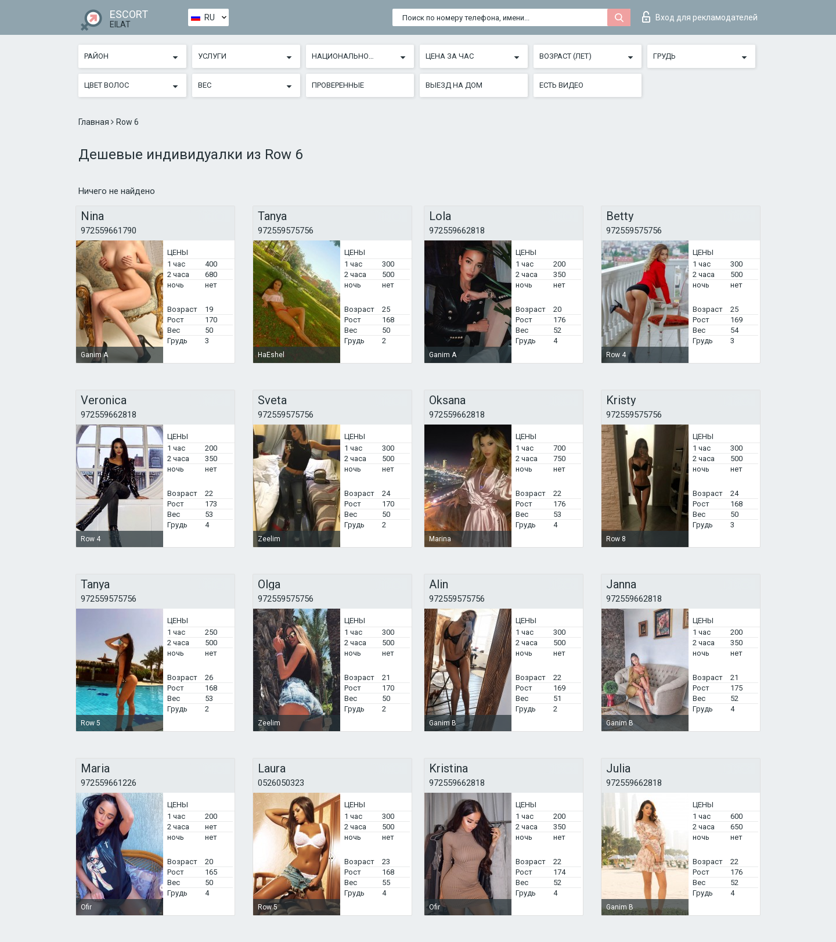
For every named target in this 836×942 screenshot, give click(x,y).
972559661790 (108, 230)
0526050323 (281, 783)
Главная (94, 122)
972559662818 (457, 230)
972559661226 (108, 783)
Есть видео (561, 85)
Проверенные (338, 85)
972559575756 (286, 230)
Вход (700, 16)
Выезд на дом (454, 85)
